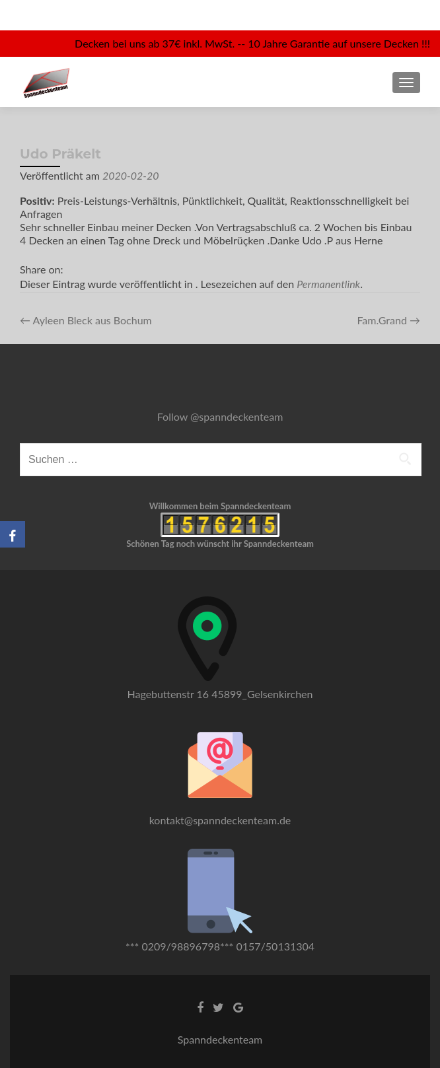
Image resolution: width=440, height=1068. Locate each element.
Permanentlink (328, 283)
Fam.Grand (388, 320)
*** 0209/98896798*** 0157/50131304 (220, 946)
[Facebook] (12, 534)
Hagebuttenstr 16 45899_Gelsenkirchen (220, 694)
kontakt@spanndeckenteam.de (220, 820)
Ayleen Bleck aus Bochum (86, 320)
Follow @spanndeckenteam (220, 416)
